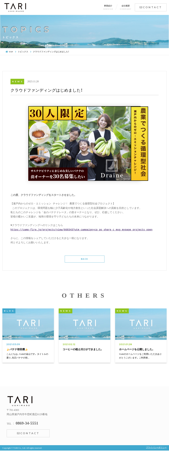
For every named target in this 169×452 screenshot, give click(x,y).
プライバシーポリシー (156, 447)
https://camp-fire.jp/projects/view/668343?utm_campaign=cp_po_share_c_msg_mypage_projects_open (81, 230)
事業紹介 (108, 7)
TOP (9, 51)
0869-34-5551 (27, 423)
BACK (84, 259)
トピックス (23, 51)
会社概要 (125, 7)
